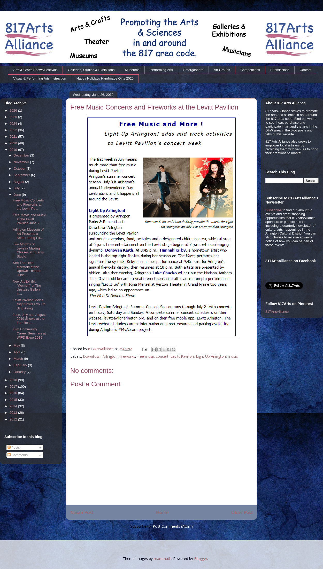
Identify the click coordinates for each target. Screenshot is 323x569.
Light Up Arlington (211, 356)
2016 (14, 393)
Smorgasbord (193, 70)
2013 (14, 413)
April (17, 352)
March (19, 359)
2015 (14, 400)
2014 (14, 406)
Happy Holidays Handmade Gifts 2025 (105, 78)
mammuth (162, 558)
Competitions (250, 70)
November (22, 162)
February (21, 365)
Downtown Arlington (100, 356)
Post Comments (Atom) (173, 526)
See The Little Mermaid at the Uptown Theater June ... (26, 269)
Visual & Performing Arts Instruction (39, 78)
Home (162, 512)
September (22, 175)
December (22, 155)
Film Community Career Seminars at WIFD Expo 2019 (29, 333)
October (20, 168)
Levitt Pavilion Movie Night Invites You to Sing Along (29, 304)
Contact (305, 70)
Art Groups (222, 70)
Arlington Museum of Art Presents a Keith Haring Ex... (28, 233)
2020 (14, 143)
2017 (14, 386)
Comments (17, 455)
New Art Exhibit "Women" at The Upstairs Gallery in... (27, 287)
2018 (14, 380)
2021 (14, 136)
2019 (14, 150)
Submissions (279, 70)
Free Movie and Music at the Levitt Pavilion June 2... (29, 219)
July (17, 188)
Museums (132, 70)
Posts (13, 447)
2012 (14, 419)
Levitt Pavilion (182, 356)
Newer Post (81, 512)
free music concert (152, 356)
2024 (14, 124)
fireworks (127, 356)
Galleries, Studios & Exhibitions (91, 70)
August (19, 182)
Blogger (200, 558)
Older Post (242, 512)
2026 (14, 110)
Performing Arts (161, 70)
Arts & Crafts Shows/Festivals (35, 70)
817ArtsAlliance (101, 348)
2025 (14, 117)
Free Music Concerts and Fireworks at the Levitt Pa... (28, 204)
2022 (14, 130)
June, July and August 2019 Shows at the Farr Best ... (29, 319)
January (20, 372)
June (18, 195)
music (233, 356)
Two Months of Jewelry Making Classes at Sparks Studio (28, 250)
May (17, 345)
